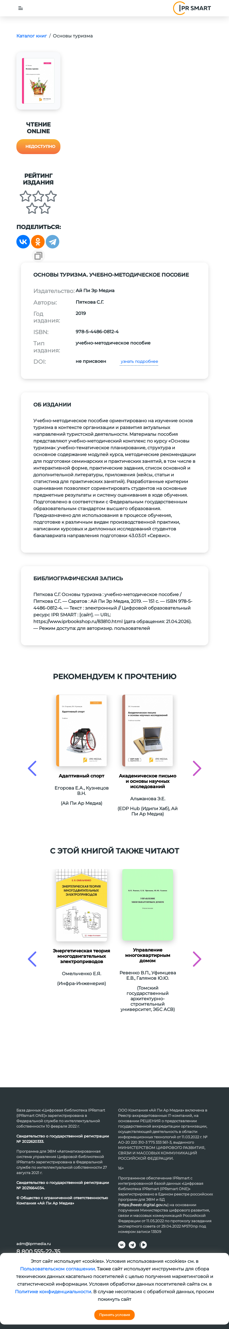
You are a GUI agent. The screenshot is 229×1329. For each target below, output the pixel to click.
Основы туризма (73, 36)
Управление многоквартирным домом (147, 955)
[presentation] (32, 768)
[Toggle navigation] (21, 8)
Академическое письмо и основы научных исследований (147, 781)
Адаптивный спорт (81, 776)
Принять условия (114, 1315)
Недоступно (40, 146)
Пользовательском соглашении (57, 1269)
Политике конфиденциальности (53, 1291)
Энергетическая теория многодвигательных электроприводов (81, 956)
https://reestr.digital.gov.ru (143, 1205)
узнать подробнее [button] (139, 361)
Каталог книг (31, 36)
